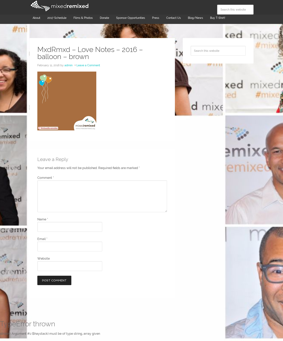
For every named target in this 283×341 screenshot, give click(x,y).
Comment (45, 178)
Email (42, 239)
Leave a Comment (88, 65)
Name (42, 219)
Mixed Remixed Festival (58, 6)
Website (43, 258)
